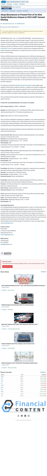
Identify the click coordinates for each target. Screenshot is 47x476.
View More (43, 271)
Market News (9, 4)
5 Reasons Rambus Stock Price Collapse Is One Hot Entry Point (18, 343)
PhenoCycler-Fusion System (25, 85)
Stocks (8, 1)
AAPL (2, 379)
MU (11, 348)
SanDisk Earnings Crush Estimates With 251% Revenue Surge (17, 305)
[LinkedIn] (25, 416)
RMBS (13, 348)
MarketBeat (4, 290)
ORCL (2, 393)
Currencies (15, 4)
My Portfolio (25, 10)
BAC (2, 383)
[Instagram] (28, 416)
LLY (11, 290)
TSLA (2, 395)
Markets (3, 1)
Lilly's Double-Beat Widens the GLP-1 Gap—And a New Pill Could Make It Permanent (23, 285)
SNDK (11, 309)
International (22, 4)
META (2, 387)
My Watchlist (12, 10)
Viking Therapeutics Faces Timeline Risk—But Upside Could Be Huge (19, 363)
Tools (27, 1)
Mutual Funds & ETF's (15, 1)
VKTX (15, 367)
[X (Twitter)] (18, 416)
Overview (3, 4)
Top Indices (18, 10)
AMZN (2, 376)
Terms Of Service (36, 411)
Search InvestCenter (16, 7)
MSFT (2, 389)
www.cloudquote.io (34, 408)
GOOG (2, 385)
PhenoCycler (4, 48)
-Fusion (10, 48)
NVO (13, 290)
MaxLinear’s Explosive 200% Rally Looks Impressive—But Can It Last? (20, 324)
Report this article (7, 266)
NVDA (2, 391)
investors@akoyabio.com (7, 234)
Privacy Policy (28, 411)
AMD (2, 381)
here (9, 99)
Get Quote (6, 8)
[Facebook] (21, 416)
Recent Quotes (5, 10)
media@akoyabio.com (6, 244)
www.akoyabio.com (8, 223)
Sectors (23, 1)
